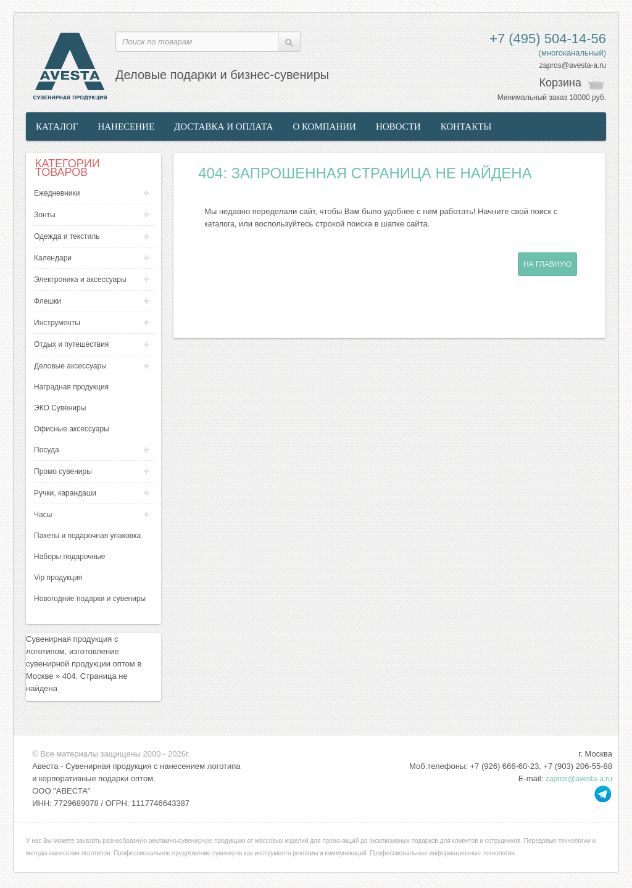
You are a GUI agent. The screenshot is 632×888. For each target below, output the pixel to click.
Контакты (466, 126)
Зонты (45, 214)
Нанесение (126, 126)
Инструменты (57, 322)
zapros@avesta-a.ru (572, 65)
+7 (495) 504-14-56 (547, 38)
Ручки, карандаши (65, 493)
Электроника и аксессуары (80, 279)
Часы (43, 514)
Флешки (47, 301)
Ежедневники (57, 193)
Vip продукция (58, 577)
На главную (547, 264)
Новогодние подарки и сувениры (90, 598)
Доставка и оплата (223, 126)
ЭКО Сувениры (60, 408)
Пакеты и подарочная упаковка (87, 535)
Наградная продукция (71, 387)
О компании (324, 126)
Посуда (46, 450)
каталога (219, 224)
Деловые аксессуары (70, 366)
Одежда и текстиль (67, 236)
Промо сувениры (63, 471)
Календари (53, 258)
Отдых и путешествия (71, 344)
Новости (398, 126)
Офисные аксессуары (71, 429)
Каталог (57, 126)
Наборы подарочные (69, 556)
